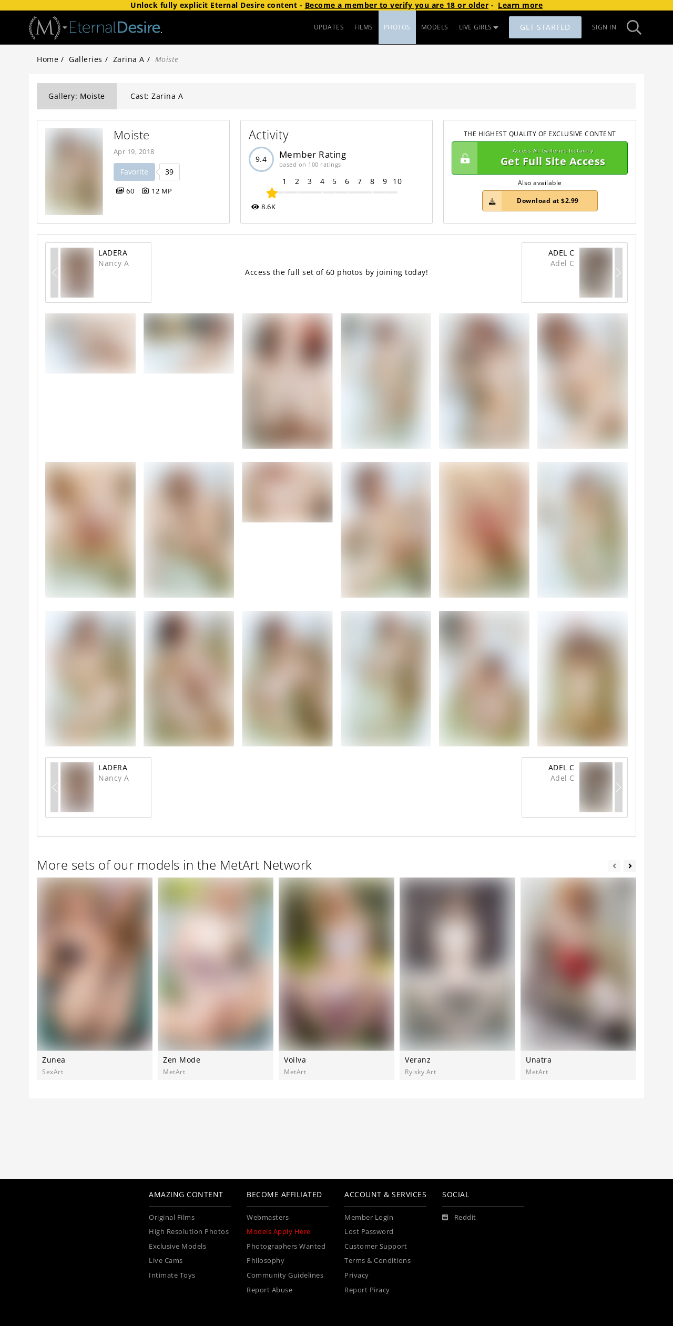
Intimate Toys (172, 1275)
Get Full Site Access (537, 158)
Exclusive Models (177, 1246)
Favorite (134, 172)
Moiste (132, 135)
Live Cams (166, 1260)
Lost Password (369, 1231)
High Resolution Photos (189, 1231)
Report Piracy (367, 1290)
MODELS (434, 27)
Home (47, 59)
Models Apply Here (279, 1231)
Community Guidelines (285, 1275)
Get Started (545, 27)
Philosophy (265, 1260)
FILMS (363, 27)
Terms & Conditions (377, 1260)
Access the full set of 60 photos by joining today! (336, 272)
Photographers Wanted (286, 1246)
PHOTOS (397, 27)
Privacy (356, 1275)
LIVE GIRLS (479, 27)
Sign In (604, 27)
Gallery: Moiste (76, 96)
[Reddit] (459, 1217)
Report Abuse (269, 1290)
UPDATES (329, 27)
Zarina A (129, 59)
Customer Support (375, 1246)
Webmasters (268, 1217)
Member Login (368, 1217)
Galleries (86, 59)
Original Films (172, 1217)
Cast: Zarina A (156, 96)
